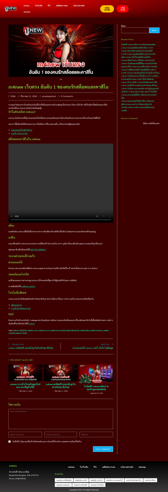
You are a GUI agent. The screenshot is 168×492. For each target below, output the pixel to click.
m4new (26, 6)
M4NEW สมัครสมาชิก (72, 331)
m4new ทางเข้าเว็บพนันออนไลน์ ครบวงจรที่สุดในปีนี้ (25, 386)
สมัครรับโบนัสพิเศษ (38, 249)
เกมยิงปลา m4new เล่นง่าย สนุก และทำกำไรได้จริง (139, 91)
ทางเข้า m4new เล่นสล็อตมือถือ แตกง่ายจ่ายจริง (138, 54)
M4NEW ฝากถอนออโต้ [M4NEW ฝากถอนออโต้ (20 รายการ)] (114, 480)
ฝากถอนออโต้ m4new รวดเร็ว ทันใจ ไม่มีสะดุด (137, 79)
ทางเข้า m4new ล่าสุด (19, 133)
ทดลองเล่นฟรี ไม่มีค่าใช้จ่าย (21, 130)
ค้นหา (123, 26)
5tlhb (13, 96)
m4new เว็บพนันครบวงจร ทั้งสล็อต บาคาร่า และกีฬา (140, 76)
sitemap (27, 12)
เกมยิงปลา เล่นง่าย (28, 286)
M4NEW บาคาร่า (44, 331)
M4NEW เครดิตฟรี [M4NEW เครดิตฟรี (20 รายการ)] (80, 485)
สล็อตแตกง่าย (16, 305)
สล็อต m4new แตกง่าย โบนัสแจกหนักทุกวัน (136, 104)
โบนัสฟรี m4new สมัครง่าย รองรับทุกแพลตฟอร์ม (96, 388)
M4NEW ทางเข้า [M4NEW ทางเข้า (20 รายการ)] (81, 480)
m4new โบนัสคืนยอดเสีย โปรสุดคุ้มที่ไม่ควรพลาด (138, 70)
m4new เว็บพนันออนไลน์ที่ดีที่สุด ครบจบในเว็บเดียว (139, 63)
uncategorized (49, 96)
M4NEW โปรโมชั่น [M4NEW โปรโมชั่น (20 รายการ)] (97, 485)
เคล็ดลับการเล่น (62, 6)
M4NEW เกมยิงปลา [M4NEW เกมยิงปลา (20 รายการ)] (63, 485)
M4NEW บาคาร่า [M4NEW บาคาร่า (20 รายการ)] (97, 480)
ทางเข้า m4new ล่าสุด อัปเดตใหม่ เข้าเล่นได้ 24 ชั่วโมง (140, 73)
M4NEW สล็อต (84, 331)
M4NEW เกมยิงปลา (96, 331)
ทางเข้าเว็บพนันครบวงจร (21, 308)
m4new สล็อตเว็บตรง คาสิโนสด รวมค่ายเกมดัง (138, 60)
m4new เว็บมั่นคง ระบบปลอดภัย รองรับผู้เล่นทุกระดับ (140, 88)
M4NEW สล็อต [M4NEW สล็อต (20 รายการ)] (150, 480)
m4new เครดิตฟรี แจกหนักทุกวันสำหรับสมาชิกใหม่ (61, 386)
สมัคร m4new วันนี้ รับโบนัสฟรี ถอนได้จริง (136, 57)
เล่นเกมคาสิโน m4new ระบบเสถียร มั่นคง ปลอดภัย (139, 66)
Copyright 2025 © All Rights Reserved (84, 490)
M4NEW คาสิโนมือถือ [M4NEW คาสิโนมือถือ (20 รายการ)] (64, 480)
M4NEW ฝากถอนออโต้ (57, 331)
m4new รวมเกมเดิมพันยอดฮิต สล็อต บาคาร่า (137, 48)
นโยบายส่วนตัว (79, 6)
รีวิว (49, 6)
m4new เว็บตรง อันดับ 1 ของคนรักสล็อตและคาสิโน (139, 82)
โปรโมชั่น (38, 6)
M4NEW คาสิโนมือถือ (20, 331)
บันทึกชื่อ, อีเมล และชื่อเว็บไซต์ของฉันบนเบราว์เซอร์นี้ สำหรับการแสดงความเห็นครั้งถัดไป (46, 441)
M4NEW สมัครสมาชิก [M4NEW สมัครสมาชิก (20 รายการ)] (133, 480)
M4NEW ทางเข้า (32, 331)
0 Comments (67, 96)
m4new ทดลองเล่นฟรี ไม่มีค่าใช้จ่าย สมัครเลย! (137, 101)
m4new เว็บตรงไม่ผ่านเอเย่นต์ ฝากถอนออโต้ (136, 51)
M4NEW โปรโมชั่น (21, 333)
